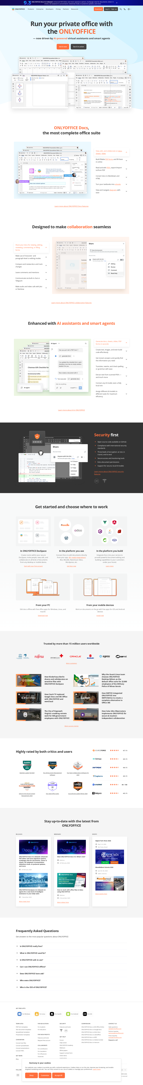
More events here (101, 894)
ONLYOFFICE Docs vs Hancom (90, 1042)
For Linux (42, 1014)
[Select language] (129, 9)
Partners (66, 9)
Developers (49, 9)
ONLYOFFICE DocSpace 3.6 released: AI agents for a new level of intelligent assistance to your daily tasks (32, 892)
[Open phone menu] (125, 9)
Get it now (63, 47)
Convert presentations (22, 1048)
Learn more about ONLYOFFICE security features (109, 472)
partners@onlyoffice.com (116, 1033)
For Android (74, 1014)
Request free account (44, 1040)
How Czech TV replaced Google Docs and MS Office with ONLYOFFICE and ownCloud (56, 698)
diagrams (113, 190)
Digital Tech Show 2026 (103, 841)
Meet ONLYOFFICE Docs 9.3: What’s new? (71, 857)
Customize (45, 1075)
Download (98, 9)
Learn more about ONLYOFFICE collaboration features (71, 303)
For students (41, 1027)
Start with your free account (33, 566)
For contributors (43, 1049)
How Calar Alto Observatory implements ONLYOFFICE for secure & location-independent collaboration (114, 714)
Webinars (57, 834)
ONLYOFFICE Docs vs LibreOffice (91, 1035)
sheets (98, 153)
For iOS (90, 1014)
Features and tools (43, 1038)
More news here (24, 901)
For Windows (26, 1014)
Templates (19, 1023)
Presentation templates (23, 1035)
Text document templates (23, 1029)
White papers (63, 1050)
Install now (100, 616)
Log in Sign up (111, 9)
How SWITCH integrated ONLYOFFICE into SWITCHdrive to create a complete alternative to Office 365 (112, 698)
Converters (20, 1040)
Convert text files (21, 1043)
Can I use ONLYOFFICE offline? (33, 967)
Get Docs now (71, 566)
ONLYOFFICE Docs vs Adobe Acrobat (92, 1040)
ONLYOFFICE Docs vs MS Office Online (92, 1027)
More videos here (63, 902)
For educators (42, 1029)
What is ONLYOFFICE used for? (33, 953)
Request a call (113, 1040)
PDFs (108, 168)
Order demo (63, 1055)
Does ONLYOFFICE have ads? (32, 973)
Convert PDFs (20, 1051)
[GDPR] (66, 1031)
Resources (74, 9)
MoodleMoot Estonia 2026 (104, 867)
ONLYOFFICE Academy (66, 1045)
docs (120, 151)
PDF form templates (22, 1027)
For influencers (42, 1054)
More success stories (72, 726)
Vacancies (41, 1056)
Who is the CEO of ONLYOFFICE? (33, 987)
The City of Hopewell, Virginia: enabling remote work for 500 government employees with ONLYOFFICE (57, 714)
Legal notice (63, 1058)
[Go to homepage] (18, 9)
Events (94, 834)
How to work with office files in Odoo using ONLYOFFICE (70, 891)
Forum (62, 1040)
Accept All (58, 1075)
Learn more (109, 566)
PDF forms (109, 159)
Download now (43, 616)
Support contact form (66, 1053)
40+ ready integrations (77, 557)
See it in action (78, 47)
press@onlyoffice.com (115, 1037)
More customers (71, 663)
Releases (19, 834)
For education (43, 1023)
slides (104, 153)
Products (31, 9)
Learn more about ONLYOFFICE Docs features (72, 206)
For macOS (58, 1014)
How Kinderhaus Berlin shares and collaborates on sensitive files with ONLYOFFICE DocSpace (56, 680)
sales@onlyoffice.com (115, 1029)
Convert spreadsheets (22, 1045)
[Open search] (121, 9)
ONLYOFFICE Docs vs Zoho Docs (90, 1032)
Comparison (85, 1023)
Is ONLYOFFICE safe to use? (31, 960)
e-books (118, 184)
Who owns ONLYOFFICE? (30, 980)
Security (63, 1023)
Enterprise (39, 9)
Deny (31, 1075)
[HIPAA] (61, 1031)
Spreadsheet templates (23, 1032)
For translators (42, 1051)
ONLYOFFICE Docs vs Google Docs (91, 1029)
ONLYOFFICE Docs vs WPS (89, 1037)
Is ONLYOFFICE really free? (31, 946)
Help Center (63, 1043)
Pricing (58, 9)
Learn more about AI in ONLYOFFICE (71, 410)
